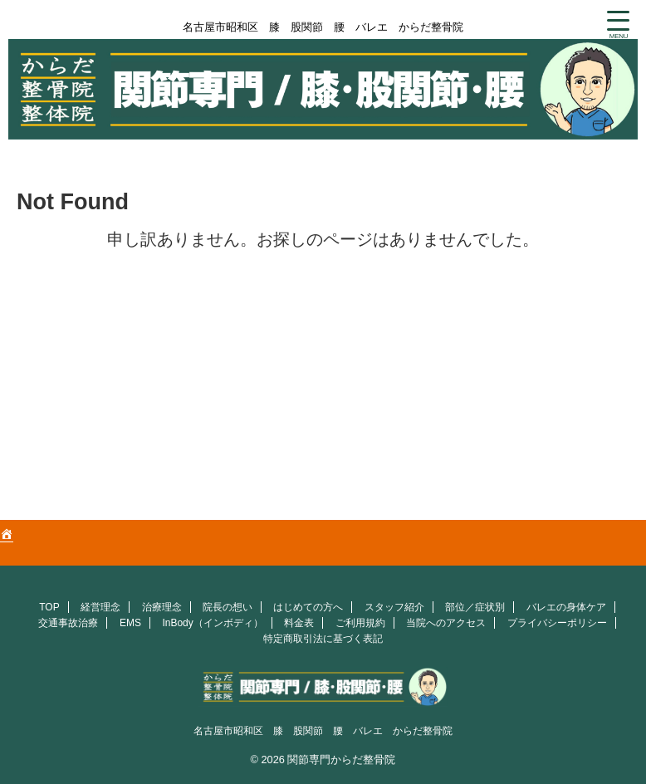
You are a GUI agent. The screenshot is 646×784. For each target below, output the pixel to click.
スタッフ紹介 (394, 607)
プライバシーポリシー (557, 623)
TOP (49, 607)
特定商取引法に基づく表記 (323, 638)
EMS (130, 623)
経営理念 (100, 607)
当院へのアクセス (446, 623)
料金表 (299, 623)
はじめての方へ (308, 607)
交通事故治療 (68, 623)
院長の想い (227, 607)
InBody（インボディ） (212, 623)
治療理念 (162, 607)
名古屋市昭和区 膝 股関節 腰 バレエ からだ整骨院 (323, 731)
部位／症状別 (475, 607)
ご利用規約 (360, 623)
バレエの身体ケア (566, 607)
